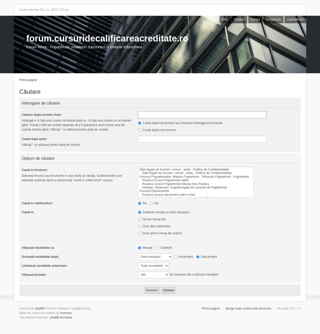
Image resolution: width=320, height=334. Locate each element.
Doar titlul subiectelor (154, 226)
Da (142, 203)
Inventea (66, 313)
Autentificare (295, 19)
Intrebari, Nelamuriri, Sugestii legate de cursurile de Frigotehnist (196, 187)
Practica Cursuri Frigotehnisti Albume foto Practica (196, 184)
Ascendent (183, 256)
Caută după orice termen (157, 130)
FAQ (225, 19)
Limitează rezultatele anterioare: (45, 266)
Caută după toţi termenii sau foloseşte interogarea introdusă (180, 123)
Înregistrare (273, 19)
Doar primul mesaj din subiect (160, 233)
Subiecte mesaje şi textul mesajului (164, 212)
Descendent (206, 256)
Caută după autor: (35, 139)
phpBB (39, 308)
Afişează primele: (34, 274)
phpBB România (61, 317)
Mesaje (145, 248)
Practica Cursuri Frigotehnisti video (196, 180)
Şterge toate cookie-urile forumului (248, 308)
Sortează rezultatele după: (40, 256)
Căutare (239, 19)
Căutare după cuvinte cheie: (42, 114)
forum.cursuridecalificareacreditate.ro (107, 38)
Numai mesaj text (152, 219)
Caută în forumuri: (35, 170)
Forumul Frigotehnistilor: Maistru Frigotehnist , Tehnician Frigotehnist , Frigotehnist (196, 176)
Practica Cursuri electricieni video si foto (196, 194)
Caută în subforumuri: (37, 203)
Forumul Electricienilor (196, 191)
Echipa (255, 19)
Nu (154, 203)
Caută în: (28, 212)
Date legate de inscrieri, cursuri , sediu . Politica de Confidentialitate (196, 169)
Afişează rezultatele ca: (38, 248)
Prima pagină (28, 80)
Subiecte (164, 248)
